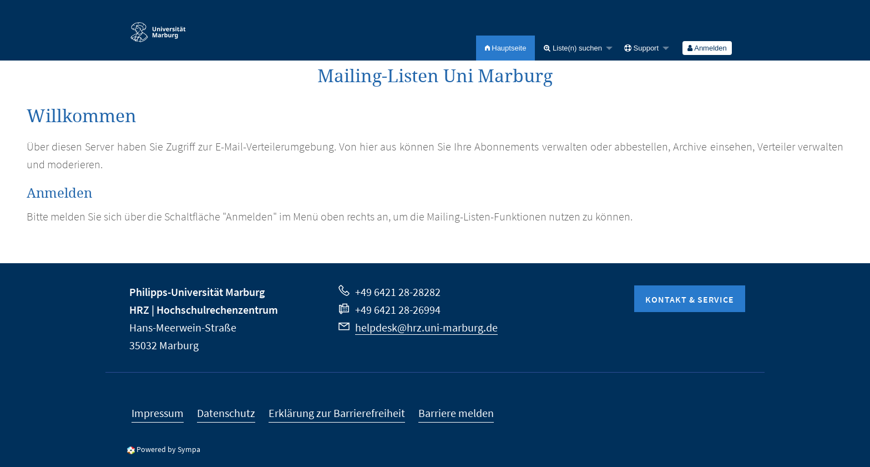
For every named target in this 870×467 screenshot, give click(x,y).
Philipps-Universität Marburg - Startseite (158, 27)
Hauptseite (506, 48)
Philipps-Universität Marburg (197, 292)
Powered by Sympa (168, 449)
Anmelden (706, 48)
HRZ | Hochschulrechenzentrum (203, 310)
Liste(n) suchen (573, 48)
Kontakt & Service (689, 299)
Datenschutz (226, 413)
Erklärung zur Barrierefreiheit (337, 413)
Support (641, 48)
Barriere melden (456, 413)
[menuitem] (505, 48)
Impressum (157, 413)
